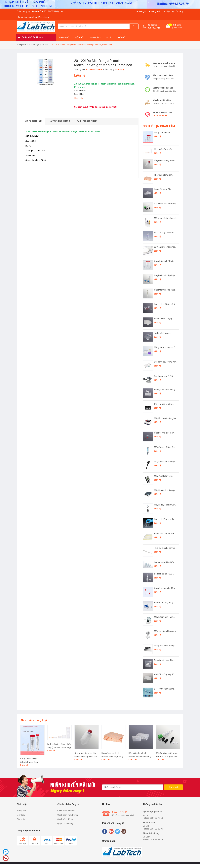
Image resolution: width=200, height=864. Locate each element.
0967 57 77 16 (119, 812)
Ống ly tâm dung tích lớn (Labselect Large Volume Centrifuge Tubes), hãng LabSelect (165, 160)
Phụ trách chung (151, 833)
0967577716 (153, 27)
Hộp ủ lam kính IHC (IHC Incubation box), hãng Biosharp (164, 533)
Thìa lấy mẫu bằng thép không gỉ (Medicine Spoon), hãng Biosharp (165, 548)
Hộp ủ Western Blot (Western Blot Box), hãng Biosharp (165, 189)
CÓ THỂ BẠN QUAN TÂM (159, 126)
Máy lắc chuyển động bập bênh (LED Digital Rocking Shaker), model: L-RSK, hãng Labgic (165, 418)
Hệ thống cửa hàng (175, 11)
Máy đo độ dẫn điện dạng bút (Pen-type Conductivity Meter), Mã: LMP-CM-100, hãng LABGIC (165, 461)
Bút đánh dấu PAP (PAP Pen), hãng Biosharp (165, 362)
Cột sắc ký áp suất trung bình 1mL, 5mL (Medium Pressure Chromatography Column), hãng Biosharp (165, 204)
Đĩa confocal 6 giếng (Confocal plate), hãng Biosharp (164, 404)
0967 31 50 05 (156, 829)
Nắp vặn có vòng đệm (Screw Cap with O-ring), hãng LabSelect (165, 660)
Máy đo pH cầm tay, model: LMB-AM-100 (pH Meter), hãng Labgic (165, 476)
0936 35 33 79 (160, 115)
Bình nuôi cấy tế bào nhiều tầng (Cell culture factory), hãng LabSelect (165, 149)
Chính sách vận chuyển (67, 815)
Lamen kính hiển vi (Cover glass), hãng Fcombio (166, 562)
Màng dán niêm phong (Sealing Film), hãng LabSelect (164, 645)
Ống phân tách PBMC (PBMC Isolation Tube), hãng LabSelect (164, 261)
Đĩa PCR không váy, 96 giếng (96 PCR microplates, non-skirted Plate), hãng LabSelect (165, 674)
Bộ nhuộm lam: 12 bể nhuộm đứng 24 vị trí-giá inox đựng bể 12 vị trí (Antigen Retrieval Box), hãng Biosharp (165, 376)
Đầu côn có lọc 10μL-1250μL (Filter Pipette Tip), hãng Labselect (164, 574)
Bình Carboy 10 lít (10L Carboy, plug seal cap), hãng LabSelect (164, 232)
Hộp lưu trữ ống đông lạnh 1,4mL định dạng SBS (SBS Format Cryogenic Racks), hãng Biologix (165, 602)
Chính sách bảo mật (66, 811)
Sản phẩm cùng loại (34, 720)
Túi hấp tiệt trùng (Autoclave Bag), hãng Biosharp (164, 333)
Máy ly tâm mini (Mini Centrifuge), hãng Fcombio (164, 617)
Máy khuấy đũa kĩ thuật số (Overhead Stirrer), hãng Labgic (164, 505)
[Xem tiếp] (78, 98)
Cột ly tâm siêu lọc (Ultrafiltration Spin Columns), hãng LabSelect (163, 132)
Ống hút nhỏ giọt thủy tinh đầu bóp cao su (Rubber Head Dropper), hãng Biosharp (165, 433)
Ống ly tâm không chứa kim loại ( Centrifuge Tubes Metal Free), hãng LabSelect (165, 290)
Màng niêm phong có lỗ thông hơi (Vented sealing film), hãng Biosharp (166, 347)
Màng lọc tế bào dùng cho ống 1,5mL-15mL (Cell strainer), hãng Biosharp (165, 218)
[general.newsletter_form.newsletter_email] (132, 787)
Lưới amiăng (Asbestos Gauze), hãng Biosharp (164, 247)
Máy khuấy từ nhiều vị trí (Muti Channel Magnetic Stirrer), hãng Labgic (165, 490)
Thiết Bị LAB (149, 822)
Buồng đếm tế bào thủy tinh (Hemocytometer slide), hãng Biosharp (164, 389)
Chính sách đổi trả (65, 819)
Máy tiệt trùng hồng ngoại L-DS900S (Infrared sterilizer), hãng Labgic (166, 631)
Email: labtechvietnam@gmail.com (33, 17)
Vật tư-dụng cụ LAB (152, 812)
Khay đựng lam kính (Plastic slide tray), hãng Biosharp (165, 175)
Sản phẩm (21, 819)
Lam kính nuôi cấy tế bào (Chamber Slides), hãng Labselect (165, 304)
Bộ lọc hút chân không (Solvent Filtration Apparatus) (164, 689)
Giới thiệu (21, 815)
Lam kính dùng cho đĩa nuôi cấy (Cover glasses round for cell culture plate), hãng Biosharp (165, 519)
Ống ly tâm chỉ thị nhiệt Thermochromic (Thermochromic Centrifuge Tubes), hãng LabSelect (165, 275)
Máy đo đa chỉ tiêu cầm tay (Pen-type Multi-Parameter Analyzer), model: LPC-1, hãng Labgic (164, 447)
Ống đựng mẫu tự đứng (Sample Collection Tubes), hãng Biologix (165, 588)
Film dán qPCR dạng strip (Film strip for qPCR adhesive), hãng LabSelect (165, 318)
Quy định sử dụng (65, 823)
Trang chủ (21, 811)
